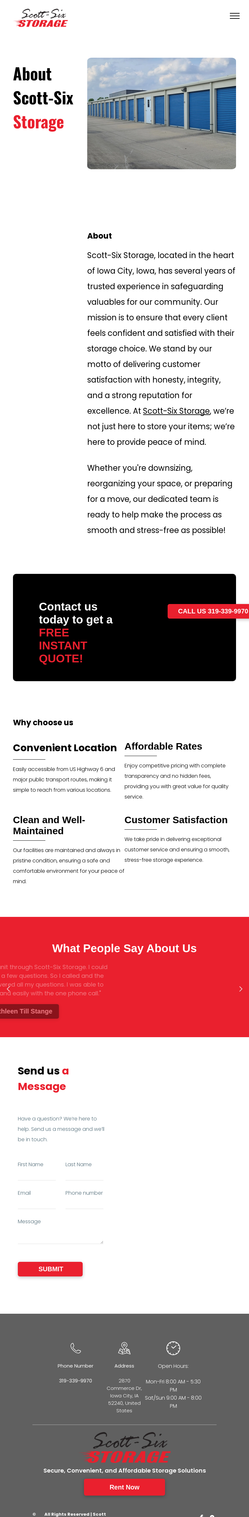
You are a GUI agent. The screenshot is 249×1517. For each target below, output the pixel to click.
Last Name (78, 1164)
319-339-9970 (75, 1380)
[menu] (234, 15)
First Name (30, 1164)
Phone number (84, 1193)
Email (24, 1193)
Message (29, 1221)
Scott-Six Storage (176, 411)
